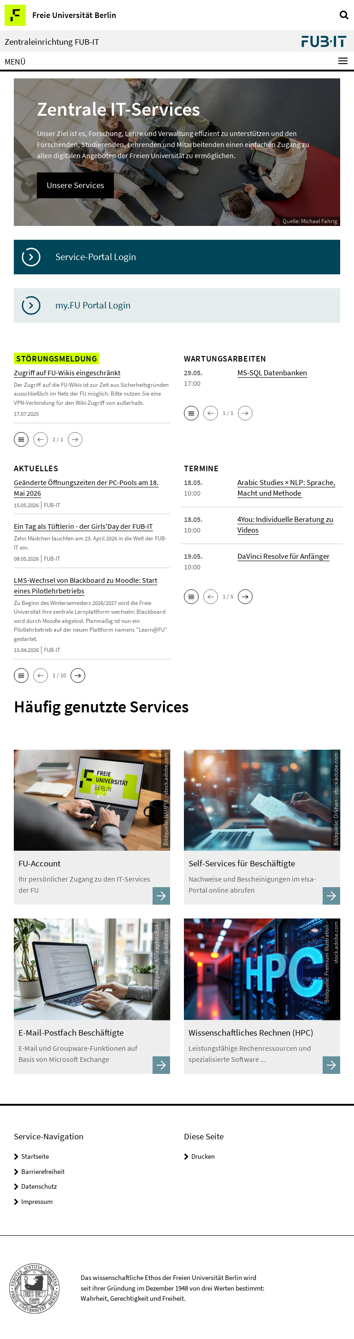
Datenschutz (39, 1183)
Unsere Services (74, 184)
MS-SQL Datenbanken (271, 372)
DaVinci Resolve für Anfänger (281, 555)
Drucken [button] (203, 1153)
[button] (21, 439)
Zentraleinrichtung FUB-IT (52, 41)
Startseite (35, 1153)
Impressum (37, 1199)
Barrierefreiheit (43, 1169)
